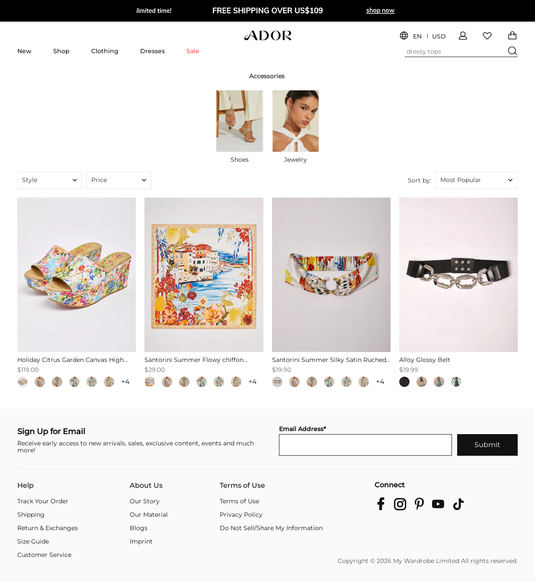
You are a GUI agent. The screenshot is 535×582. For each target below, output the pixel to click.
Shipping (31, 514)
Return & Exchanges (47, 527)
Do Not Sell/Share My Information (271, 527)
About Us (146, 485)
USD (439, 36)
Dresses (152, 51)
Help (25, 485)
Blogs (138, 527)
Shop (61, 51)
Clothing (105, 51)
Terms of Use (242, 485)
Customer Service (44, 554)
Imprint (141, 541)
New (24, 51)
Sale (192, 51)
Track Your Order (42, 501)
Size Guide (33, 541)
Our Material (149, 514)
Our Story (145, 501)
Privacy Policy (241, 514)
